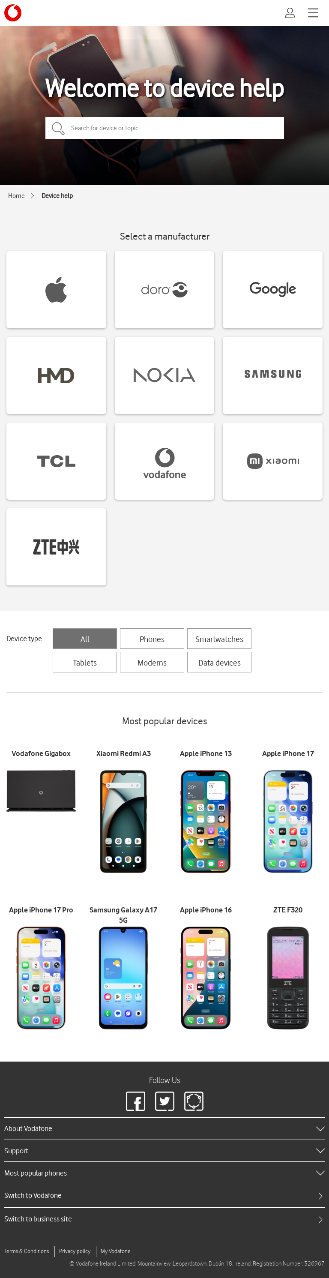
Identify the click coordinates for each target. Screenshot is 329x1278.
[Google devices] (273, 289)
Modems (152, 662)
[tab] (164, 1195)
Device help (57, 196)
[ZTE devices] (56, 546)
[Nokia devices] (165, 375)
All (85, 639)
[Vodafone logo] (12, 12)
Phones (152, 639)
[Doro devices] (165, 289)
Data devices (219, 662)
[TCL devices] (56, 461)
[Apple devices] (56, 289)
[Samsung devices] (273, 375)
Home (16, 196)
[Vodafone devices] (165, 461)
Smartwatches (219, 639)
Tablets (85, 662)
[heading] (164, 1128)
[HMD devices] (56, 375)
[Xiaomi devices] (273, 461)
